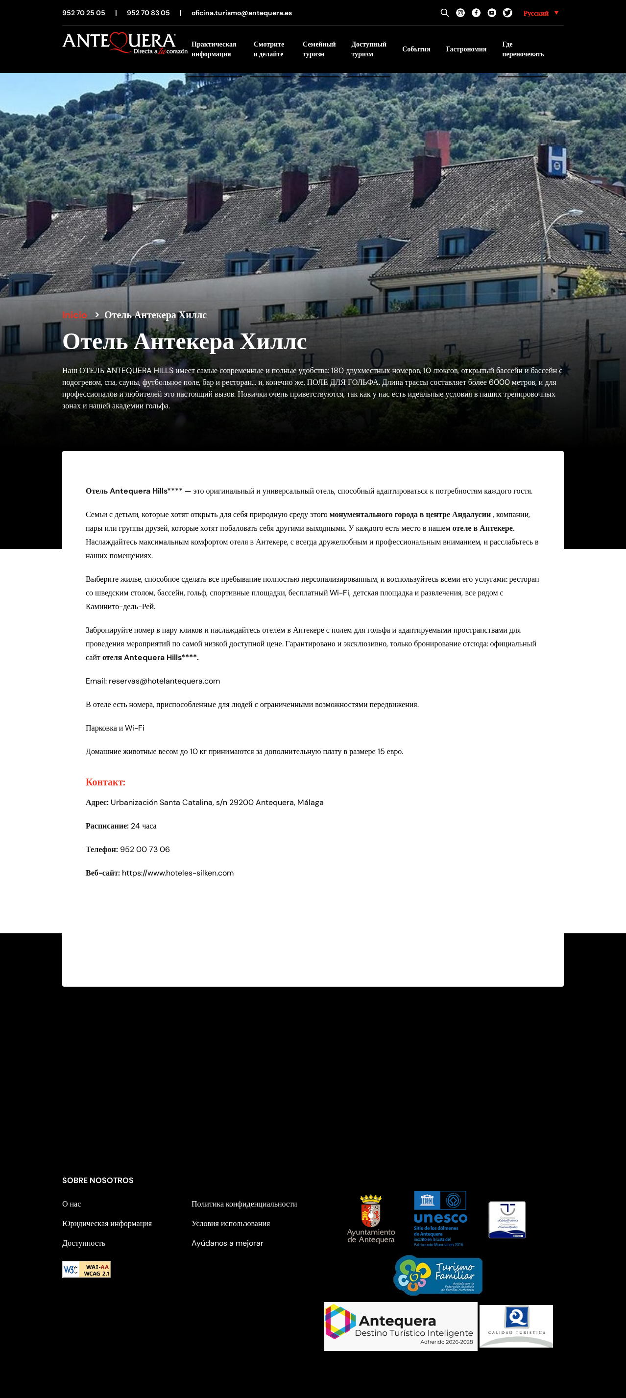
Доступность (83, 1243)
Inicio (74, 314)
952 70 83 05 (148, 12)
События (416, 49)
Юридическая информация (107, 1223)
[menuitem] (541, 13)
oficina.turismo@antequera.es (242, 12)
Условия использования (231, 1223)
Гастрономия (466, 49)
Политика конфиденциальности (244, 1204)
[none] (541, 13)
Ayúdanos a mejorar (228, 1243)
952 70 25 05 (83, 12)
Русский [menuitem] (536, 13)
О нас (71, 1204)
